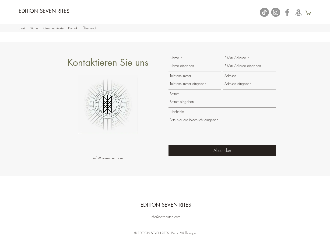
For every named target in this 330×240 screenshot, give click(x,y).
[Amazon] (298, 12)
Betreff (174, 94)
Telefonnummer (180, 76)
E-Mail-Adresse (235, 58)
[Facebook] (287, 12)
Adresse (230, 76)
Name (174, 58)
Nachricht (177, 112)
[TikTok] (264, 12)
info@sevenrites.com (108, 158)
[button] (308, 12)
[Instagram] (275, 12)
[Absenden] (222, 150)
